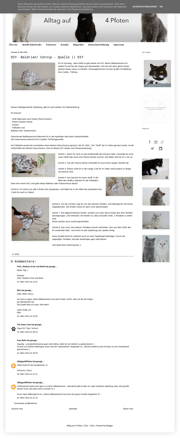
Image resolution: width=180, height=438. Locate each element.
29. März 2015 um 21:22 (27, 398)
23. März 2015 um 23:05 (27, 316)
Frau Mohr (21, 340)
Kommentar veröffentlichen (25, 403)
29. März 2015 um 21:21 (27, 374)
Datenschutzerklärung (98, 45)
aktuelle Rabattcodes (31, 45)
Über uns (13, 45)
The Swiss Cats (24, 325)
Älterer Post (128, 409)
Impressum (119, 45)
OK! (161, 7)
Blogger (109, 426)
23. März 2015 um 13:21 (27, 282)
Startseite (73, 409)
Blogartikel (78, 45)
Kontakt (65, 45)
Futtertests (51, 45)
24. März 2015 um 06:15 (27, 332)
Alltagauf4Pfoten (24, 361)
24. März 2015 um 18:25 (27, 353)
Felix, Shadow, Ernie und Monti (31, 266)
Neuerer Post (17, 409)
